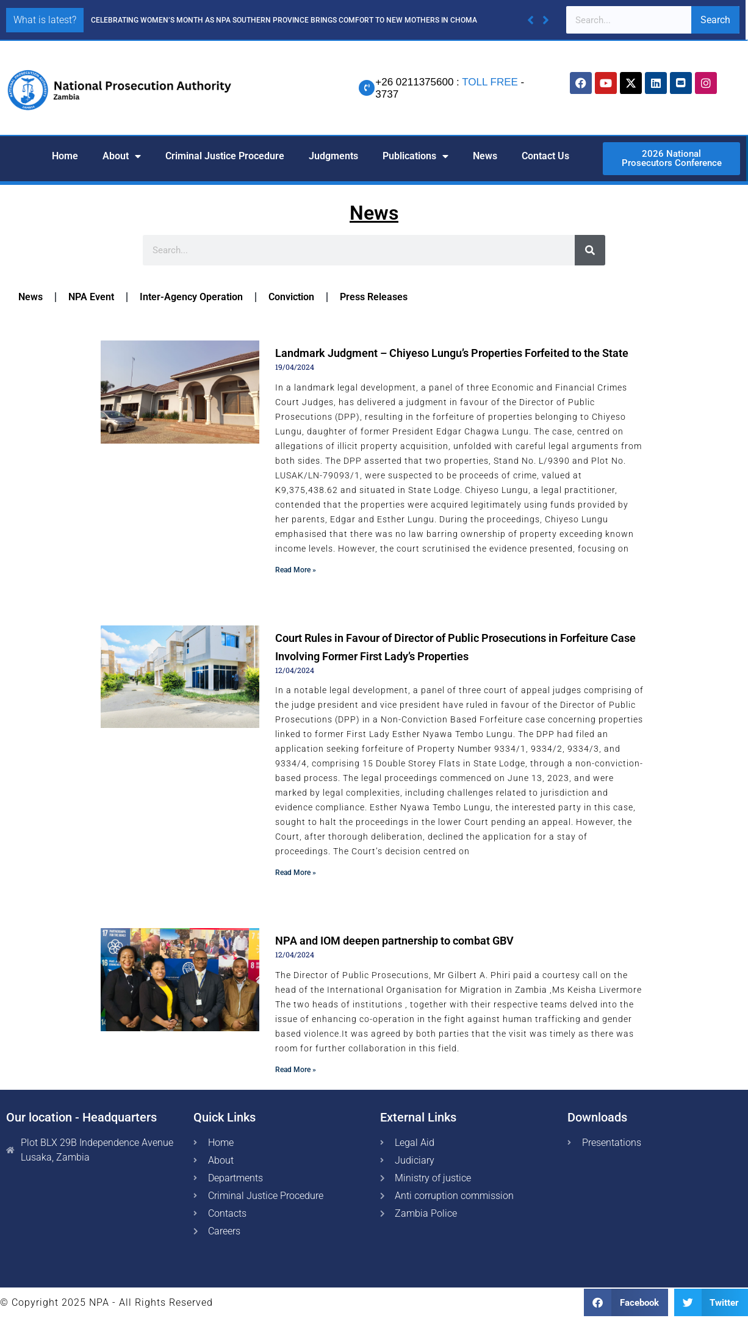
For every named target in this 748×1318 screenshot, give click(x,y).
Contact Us (545, 156)
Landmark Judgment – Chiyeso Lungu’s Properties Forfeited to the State (451, 353)
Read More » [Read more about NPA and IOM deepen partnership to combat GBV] (295, 1069)
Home (65, 156)
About (121, 156)
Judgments (333, 156)
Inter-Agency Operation (191, 297)
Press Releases (374, 297)
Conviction (291, 297)
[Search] (590, 250)
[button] (546, 20)
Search (715, 20)
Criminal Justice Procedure (224, 156)
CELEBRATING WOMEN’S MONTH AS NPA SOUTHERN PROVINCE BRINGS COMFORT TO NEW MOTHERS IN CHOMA (284, 20)
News (485, 156)
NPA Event (91, 297)
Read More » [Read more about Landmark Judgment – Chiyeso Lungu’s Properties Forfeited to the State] (295, 570)
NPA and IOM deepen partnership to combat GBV (394, 940)
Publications (415, 156)
